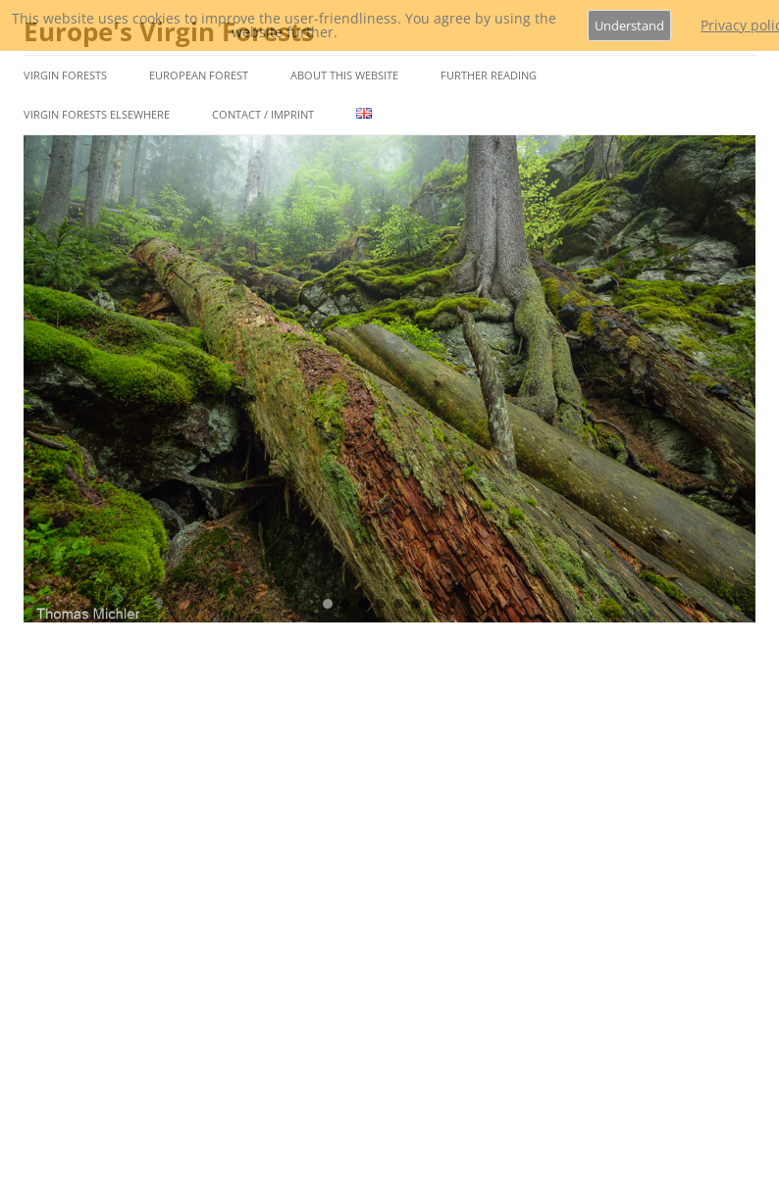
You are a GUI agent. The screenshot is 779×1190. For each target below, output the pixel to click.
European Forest (198, 75)
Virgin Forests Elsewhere (97, 114)
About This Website (344, 75)
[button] (328, 604)
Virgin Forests (65, 75)
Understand (629, 25)
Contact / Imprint (263, 114)
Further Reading (489, 75)
